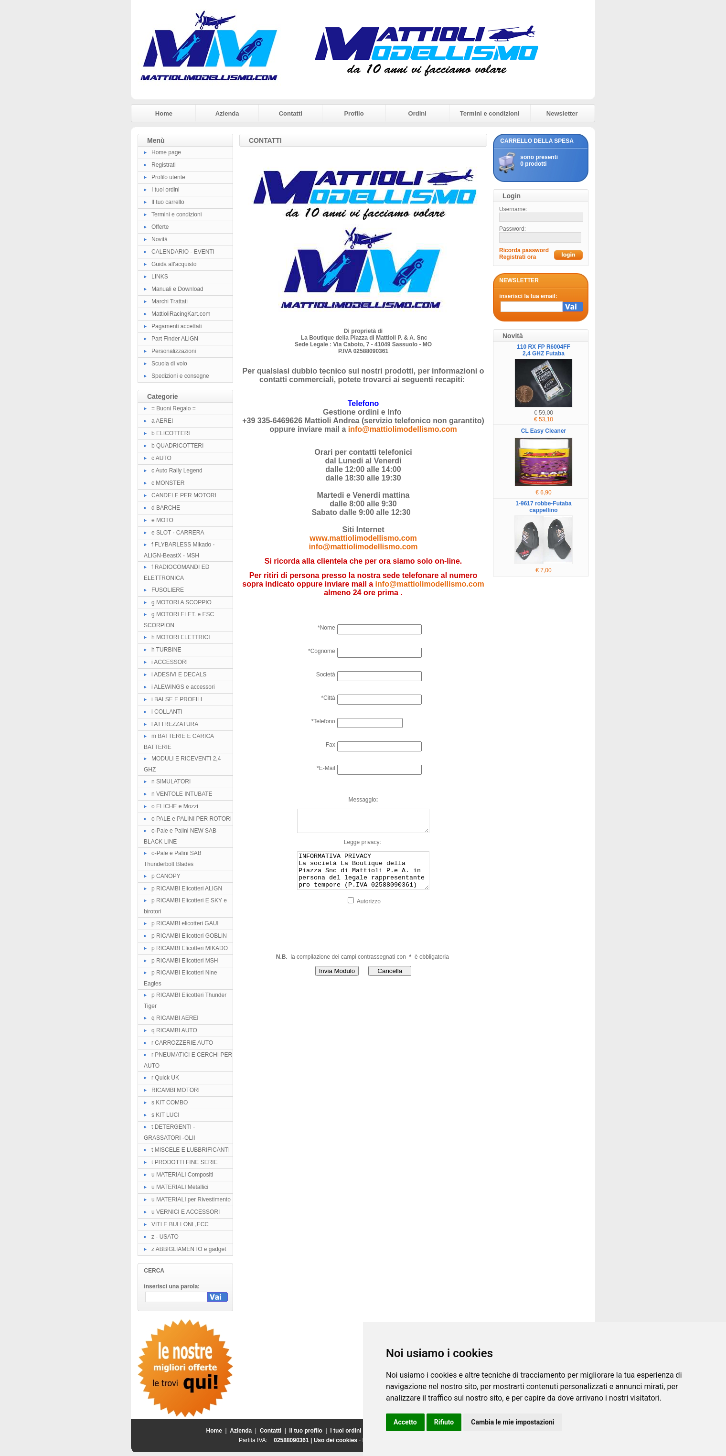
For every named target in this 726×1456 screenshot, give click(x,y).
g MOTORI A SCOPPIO (181, 602)
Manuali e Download (177, 289)
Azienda (227, 113)
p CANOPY (166, 876)
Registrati (163, 164)
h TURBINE (166, 649)
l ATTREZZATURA (174, 724)
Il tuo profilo (305, 1430)
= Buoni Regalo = (173, 408)
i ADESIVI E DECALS (178, 674)
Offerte (160, 227)
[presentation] (312, 940)
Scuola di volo (169, 363)
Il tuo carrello (167, 202)
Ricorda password (524, 250)
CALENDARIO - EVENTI (182, 251)
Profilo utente (168, 177)
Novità (159, 239)
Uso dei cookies (335, 1440)
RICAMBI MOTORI (175, 1090)
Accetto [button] (405, 1422)
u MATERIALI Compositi (182, 1174)
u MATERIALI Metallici (179, 1187)
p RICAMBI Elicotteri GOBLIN (189, 935)
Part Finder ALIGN (174, 338)
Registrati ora (517, 257)
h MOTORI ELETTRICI (180, 637)
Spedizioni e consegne (180, 376)
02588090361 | (293, 1440)
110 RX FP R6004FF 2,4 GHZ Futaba (543, 350)
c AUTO (161, 458)
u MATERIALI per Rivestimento (191, 1199)
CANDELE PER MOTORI (183, 495)
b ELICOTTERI (170, 433)
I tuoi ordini (165, 189)
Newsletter (562, 113)
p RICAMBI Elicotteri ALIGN (186, 888)
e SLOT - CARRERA (177, 532)
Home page (166, 152)
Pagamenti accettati (176, 326)
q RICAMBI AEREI (175, 1018)
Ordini (417, 113)
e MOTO (162, 520)
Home (163, 113)
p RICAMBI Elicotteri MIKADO (189, 948)
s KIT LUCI (165, 1115)
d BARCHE (165, 507)
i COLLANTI (166, 711)
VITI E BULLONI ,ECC (180, 1224)
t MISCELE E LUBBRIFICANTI (190, 1149)
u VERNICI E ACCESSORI (185, 1212)
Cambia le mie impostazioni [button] (512, 1422)
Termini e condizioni (490, 113)
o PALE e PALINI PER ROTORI (191, 818)
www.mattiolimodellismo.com (363, 538)
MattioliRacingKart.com (180, 313)
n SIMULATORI (171, 781)
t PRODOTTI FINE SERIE (184, 1162)
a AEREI (162, 421)
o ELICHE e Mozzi (174, 806)
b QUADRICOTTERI (177, 445)
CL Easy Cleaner (543, 431)
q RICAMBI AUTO (174, 1030)
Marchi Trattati (169, 301)
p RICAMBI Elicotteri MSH (184, 960)
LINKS (159, 276)
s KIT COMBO (169, 1102)
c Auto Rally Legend (177, 470)
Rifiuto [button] (444, 1422)
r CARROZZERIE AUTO (182, 1042)
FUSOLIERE (167, 590)
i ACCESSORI (169, 662)
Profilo (353, 113)
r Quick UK (165, 1077)
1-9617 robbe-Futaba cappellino (543, 507)
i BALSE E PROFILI (176, 699)
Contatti (290, 113)
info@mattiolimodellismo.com (402, 429)
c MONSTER (167, 483)
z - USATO (165, 1236)
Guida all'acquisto (173, 264)
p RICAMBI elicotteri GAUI (185, 923)
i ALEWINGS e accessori (183, 687)
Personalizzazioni (173, 351)
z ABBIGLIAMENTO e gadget (188, 1249)
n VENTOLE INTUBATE (182, 794)
